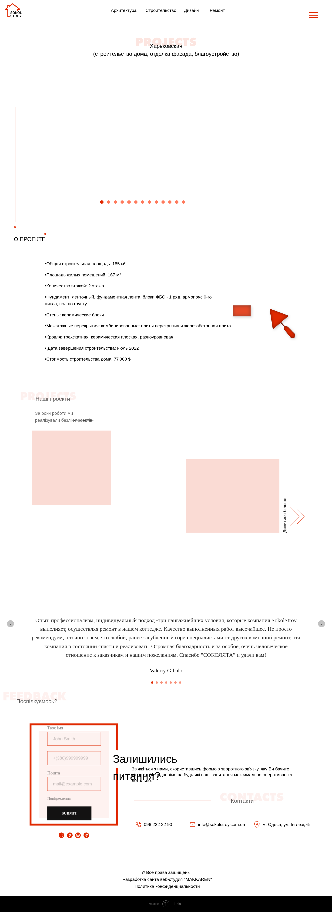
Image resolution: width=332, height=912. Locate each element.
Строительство (160, 10)
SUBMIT (69, 812)
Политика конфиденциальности (167, 886)
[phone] (74, 758)
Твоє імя (56, 729)
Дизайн (191, 10)
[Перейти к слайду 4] (166, 682)
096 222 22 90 (158, 824)
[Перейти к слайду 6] (175, 682)
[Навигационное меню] (313, 15)
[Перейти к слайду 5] (171, 682)
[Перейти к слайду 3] (161, 682)
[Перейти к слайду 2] (157, 682)
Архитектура (124, 10)
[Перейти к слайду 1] (152, 682)
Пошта (54, 773)
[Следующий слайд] (321, 623)
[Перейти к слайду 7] (180, 682)
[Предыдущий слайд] (10, 623)
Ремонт (217, 10)
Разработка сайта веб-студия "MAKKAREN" (167, 879)
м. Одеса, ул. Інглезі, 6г (286, 824)
